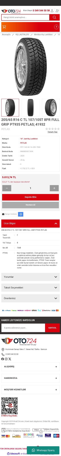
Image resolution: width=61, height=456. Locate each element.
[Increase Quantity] (54, 188)
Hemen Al (30, 205)
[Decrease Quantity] (6, 188)
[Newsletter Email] (30, 327)
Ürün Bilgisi (9, 223)
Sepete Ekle (30, 197)
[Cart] (30, 27)
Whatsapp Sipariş (43, 450)
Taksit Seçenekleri (13, 287)
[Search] (30, 17)
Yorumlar (9, 276)
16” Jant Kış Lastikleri (29, 139)
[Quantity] (30, 188)
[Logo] (11, 11)
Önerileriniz (10, 298)
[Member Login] (52, 11)
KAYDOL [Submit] (52, 328)
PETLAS (23, 143)
